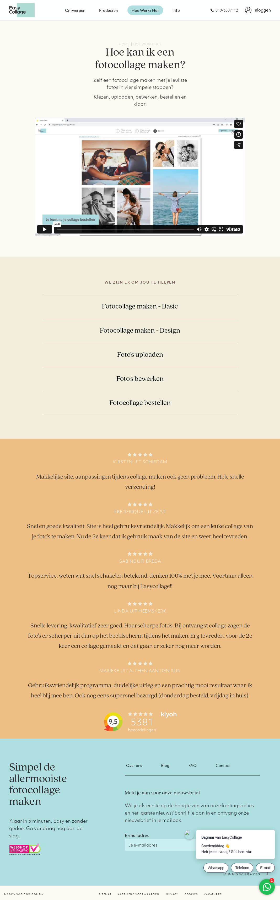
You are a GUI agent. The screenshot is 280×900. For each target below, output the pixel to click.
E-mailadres (137, 835)
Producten (108, 10)
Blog (165, 765)
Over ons (134, 765)
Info (176, 10)
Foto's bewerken (140, 379)
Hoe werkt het (145, 10)
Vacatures (213, 894)
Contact (223, 765)
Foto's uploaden (140, 355)
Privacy (171, 894)
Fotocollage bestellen (140, 403)
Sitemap (105, 894)
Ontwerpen (75, 10)
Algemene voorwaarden (138, 894)
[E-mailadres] (171, 845)
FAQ (193, 765)
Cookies (191, 894)
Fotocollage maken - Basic (140, 306)
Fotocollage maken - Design (140, 330)
